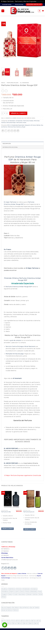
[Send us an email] (12, 568)
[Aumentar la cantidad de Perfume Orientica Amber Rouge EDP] (7, 113)
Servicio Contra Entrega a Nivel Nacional (20, 346)
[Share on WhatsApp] (2, 130)
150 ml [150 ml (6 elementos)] (14, 623)
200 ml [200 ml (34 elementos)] (25, 623)
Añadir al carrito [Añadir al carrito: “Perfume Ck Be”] (7, 528)
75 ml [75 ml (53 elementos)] (12, 620)
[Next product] (2, 91)
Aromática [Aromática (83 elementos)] (5, 591)
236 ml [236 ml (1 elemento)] (31, 623)
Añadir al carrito (18, 113)
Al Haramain (24, 82)
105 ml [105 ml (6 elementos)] (33, 620)
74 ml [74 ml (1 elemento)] (8, 620)
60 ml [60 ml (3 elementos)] (3, 620)
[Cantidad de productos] (4, 113)
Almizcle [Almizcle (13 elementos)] (18, 589)
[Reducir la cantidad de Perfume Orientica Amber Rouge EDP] (2, 113)
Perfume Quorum (28, 512)
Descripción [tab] (7, 143)
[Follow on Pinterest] (15, 568)
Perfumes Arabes (28, 120)
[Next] (7, 63)
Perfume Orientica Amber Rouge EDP (19, 286)
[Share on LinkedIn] (18, 130)
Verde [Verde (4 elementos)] (40, 594)
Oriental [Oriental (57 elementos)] (29, 594)
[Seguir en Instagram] (5, 568)
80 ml (9, 125)
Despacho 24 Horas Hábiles (32, 125)
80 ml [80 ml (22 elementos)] (17, 620)
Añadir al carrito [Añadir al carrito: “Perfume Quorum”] (30, 529)
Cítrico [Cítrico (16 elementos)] (22, 591)
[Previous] (3, 63)
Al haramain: (17, 378)
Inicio (3, 82)
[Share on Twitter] (9, 130)
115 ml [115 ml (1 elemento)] (38, 620)
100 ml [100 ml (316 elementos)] (28, 620)
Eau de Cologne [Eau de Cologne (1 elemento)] (6, 607)
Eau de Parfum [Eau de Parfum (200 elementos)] (24, 607)
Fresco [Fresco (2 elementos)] (10, 594)
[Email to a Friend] (12, 130)
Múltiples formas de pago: (15, 354)
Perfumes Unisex (21, 122)
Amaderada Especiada (17, 125)
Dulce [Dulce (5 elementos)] (27, 591)
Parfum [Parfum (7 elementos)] (16, 610)
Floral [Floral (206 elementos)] (39, 591)
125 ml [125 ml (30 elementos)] (9, 623)
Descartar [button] (40, 1)
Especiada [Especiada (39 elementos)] (33, 591)
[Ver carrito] (43, 11)
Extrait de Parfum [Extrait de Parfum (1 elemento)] (7, 610)
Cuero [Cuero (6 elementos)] (16, 591)
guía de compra (15, 340)
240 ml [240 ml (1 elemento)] (36, 623)
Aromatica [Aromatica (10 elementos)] (34, 589)
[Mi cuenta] (39, 10)
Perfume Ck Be (6, 512)
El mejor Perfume (10, 202)
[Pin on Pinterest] (15, 130)
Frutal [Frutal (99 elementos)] (15, 594)
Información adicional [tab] (10, 147)
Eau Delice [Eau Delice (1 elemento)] (15, 607)
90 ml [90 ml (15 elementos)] (22, 620)
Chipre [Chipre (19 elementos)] (11, 591)
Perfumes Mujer (12, 82)
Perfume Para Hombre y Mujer (16, 127)
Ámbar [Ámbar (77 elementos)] (4, 597)
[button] (2, 10)
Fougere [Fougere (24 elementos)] (4, 594)
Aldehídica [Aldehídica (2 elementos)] (12, 589)
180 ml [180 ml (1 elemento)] (19, 623)
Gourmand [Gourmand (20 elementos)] (22, 594)
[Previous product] (6, 91)
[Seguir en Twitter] (9, 568)
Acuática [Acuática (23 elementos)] (4, 589)
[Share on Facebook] (5, 130)
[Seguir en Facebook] (2, 568)
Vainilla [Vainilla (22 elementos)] (35, 594)
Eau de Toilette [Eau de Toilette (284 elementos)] (34, 607)
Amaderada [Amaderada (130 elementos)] (26, 589)
